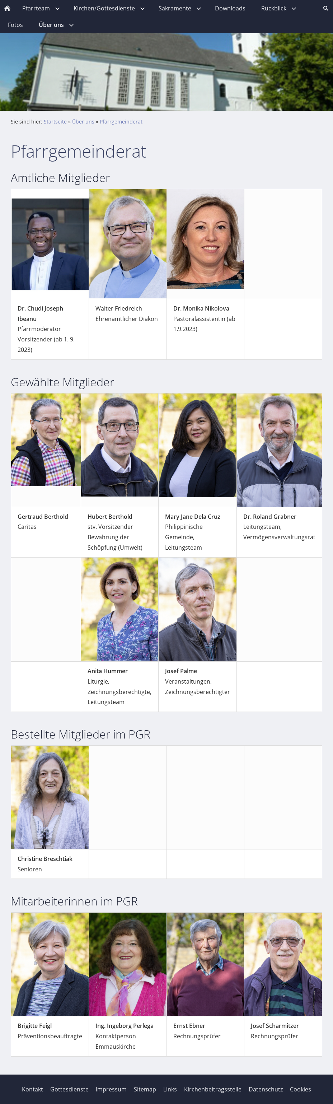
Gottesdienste (69, 1089)
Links (170, 1089)
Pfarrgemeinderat (121, 121)
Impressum (111, 1089)
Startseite (55, 121)
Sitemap (145, 1089)
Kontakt (32, 1089)
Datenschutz (266, 1089)
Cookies (300, 1089)
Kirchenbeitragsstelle (212, 1089)
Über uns (83, 121)
